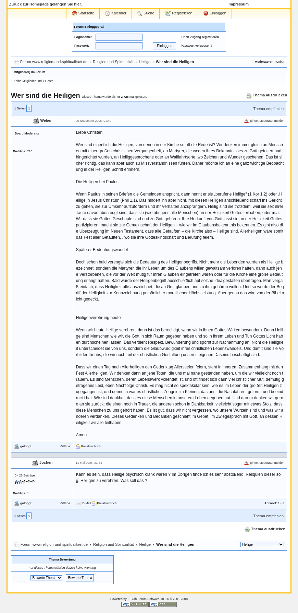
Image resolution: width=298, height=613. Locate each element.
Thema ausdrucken (266, 95)
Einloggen (214, 13)
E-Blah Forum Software (143, 599)
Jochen (46, 463)
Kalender (115, 13)
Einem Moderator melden (264, 120)
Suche (145, 13)
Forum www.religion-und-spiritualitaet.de (53, 62)
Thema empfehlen (268, 109)
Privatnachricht (89, 446)
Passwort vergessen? (196, 45)
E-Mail (83, 503)
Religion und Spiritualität (113, 62)
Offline (65, 446)
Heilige (145, 62)
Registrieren (178, 13)
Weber (279, 61)
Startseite (83, 13)
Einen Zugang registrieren (200, 37)
